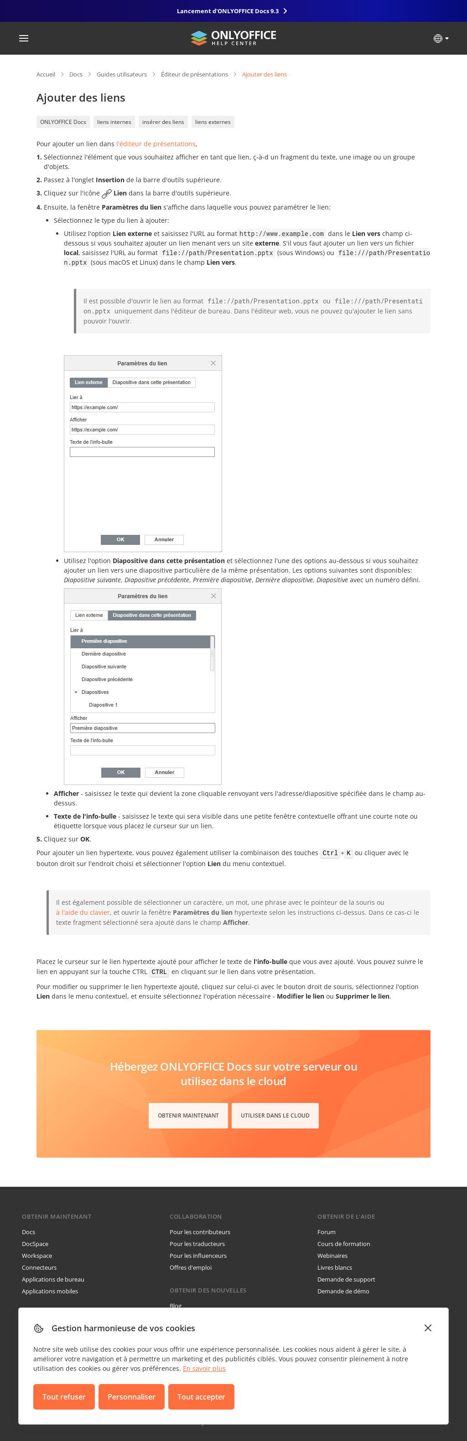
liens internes (114, 122)
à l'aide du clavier (83, 912)
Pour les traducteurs (197, 1244)
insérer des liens (163, 122)
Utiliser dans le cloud (275, 1115)
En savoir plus (204, 1368)
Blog (176, 1306)
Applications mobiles (50, 1291)
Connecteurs (39, 1267)
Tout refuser (64, 1397)
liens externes (213, 122)
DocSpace (35, 1244)
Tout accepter (201, 1397)
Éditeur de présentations (194, 74)
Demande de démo (343, 1291)
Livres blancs (334, 1267)
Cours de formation (343, 1244)
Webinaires (332, 1255)
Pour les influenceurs (198, 1255)
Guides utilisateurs (122, 74)
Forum (326, 1232)
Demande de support (346, 1279)
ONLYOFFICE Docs (63, 122)
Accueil (45, 74)
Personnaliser (132, 1397)
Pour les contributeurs (200, 1232)
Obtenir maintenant (188, 1115)
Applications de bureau (53, 1279)
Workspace (37, 1255)
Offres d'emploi (191, 1267)
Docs (76, 74)
